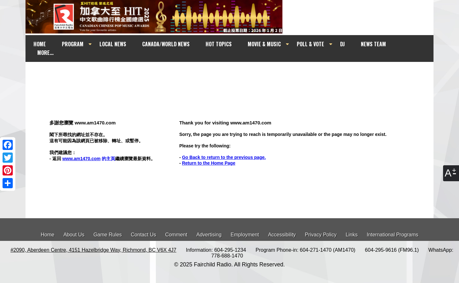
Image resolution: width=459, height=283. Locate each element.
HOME (39, 44)
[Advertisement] (235, 74)
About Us (73, 234)
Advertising (209, 234)
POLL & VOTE (310, 44)
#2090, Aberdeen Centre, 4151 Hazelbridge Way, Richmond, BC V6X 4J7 (93, 250)
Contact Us (143, 234)
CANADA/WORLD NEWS (166, 44)
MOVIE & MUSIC (264, 44)
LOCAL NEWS (112, 44)
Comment (176, 234)
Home (48, 234)
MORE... (45, 52)
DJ (342, 44)
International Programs (392, 234)
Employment (245, 234)
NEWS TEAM (373, 44)
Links (352, 234)
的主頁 (88, 158)
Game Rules (107, 234)
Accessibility (282, 234)
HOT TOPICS (219, 44)
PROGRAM (73, 44)
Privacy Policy (321, 234)
